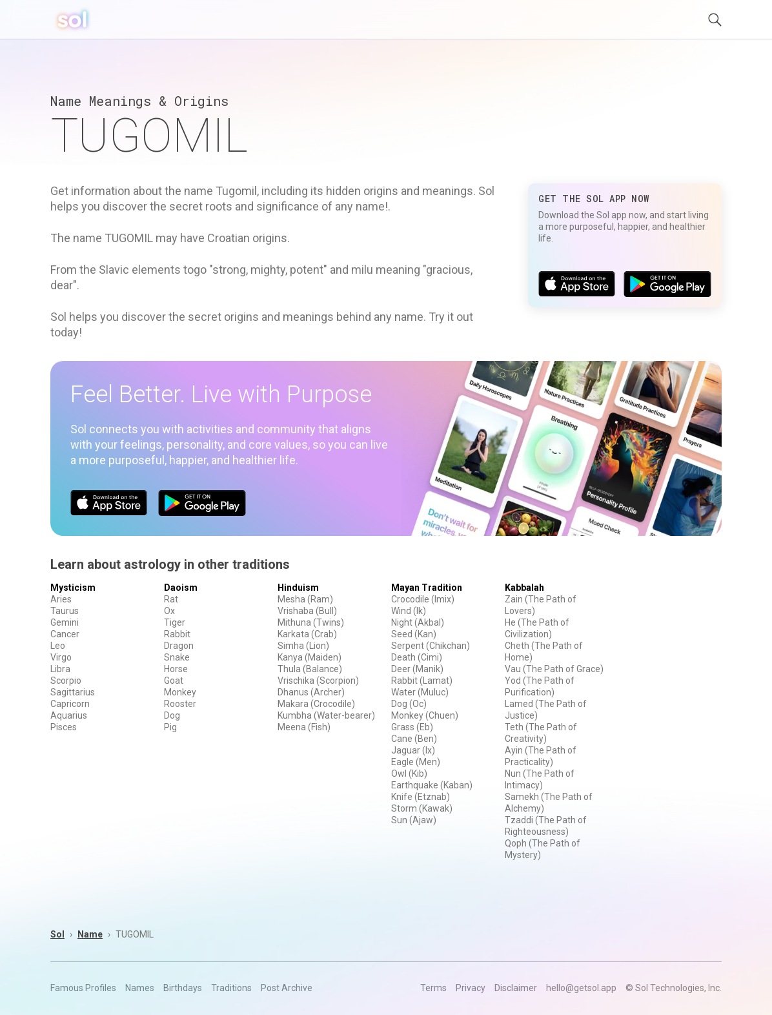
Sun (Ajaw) (413, 820)
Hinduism (298, 587)
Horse (176, 669)
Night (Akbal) (417, 622)
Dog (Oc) (409, 704)
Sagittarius (72, 692)
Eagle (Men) (415, 762)
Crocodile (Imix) (422, 599)
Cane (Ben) (414, 738)
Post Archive (286, 988)
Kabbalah (524, 587)
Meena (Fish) (304, 727)
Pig (170, 727)
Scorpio (65, 680)
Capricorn (70, 704)
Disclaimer (515, 988)
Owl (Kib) (409, 773)
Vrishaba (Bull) (307, 611)
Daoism (181, 587)
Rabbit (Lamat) (421, 680)
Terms (433, 988)
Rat (171, 599)
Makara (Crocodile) (316, 704)
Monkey (180, 692)
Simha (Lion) (303, 646)
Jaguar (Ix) (413, 750)
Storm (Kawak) (421, 808)
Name (90, 934)
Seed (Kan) (413, 634)
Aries (61, 599)
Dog (172, 715)
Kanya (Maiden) (309, 657)
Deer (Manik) (417, 669)
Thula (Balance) (310, 669)
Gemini (64, 622)
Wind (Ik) (408, 611)
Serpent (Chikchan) (430, 646)
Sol (57, 934)
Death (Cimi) (416, 657)
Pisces (63, 727)
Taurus (64, 611)
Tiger (174, 622)
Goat (173, 680)
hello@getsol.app (581, 988)
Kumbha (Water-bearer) (326, 715)
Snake (177, 657)
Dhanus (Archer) (311, 692)
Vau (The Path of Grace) (554, 669)
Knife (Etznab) (420, 797)
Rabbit (177, 634)
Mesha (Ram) (305, 599)
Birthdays (182, 988)
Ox (169, 611)
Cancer (64, 634)
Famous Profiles (83, 988)
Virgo (61, 657)
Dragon (179, 646)
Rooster (180, 704)
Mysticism (73, 587)
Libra (60, 669)
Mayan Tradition (426, 587)
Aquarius (68, 715)
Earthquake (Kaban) (431, 785)
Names (139, 988)
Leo (57, 646)
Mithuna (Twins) (311, 622)
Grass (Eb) (412, 727)
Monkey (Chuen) (424, 715)
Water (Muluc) (420, 692)
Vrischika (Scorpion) (318, 680)
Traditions (231, 988)
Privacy (470, 988)
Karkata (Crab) (307, 634)
